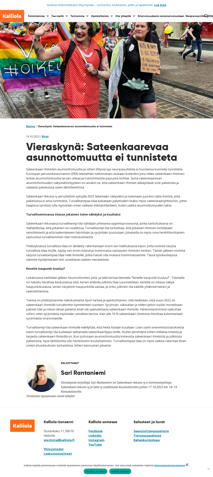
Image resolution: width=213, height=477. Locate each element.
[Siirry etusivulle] (12, 16)
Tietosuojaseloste (147, 436)
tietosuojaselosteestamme (169, 465)
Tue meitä (57, 16)
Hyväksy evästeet (95, 471)
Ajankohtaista (100, 16)
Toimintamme (36, 16)
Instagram (97, 440)
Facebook (96, 431)
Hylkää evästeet (120, 471)
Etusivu (30, 126)
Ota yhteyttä (123, 16)
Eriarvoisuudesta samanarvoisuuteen (161, 16)
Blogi (45, 136)
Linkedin (95, 436)
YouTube (95, 445)
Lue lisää (160, 5)
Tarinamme (77, 16)
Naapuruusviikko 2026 (199, 16)
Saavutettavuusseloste (151, 431)
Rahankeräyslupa (147, 440)
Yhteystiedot (54, 449)
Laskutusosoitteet (58, 454)
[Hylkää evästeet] (208, 469)
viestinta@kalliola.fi (59, 440)
